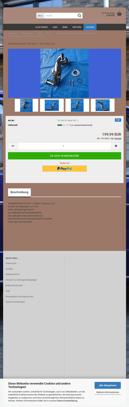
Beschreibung (19, 193)
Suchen (90, 27)
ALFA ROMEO (41, 27)
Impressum (11, 265)
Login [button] (115, 5)
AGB (8, 292)
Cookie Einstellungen (15, 303)
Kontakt (9, 270)
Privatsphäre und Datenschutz (19, 298)
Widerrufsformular (14, 287)
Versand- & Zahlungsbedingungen (21, 281)
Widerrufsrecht (13, 276)
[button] (13, 147)
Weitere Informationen (107, 392)
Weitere (76, 27)
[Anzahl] (64, 147)
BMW (65, 27)
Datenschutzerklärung (67, 400)
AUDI (55, 27)
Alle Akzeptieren (107, 385)
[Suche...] (40, 16)
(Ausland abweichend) (83, 127)
